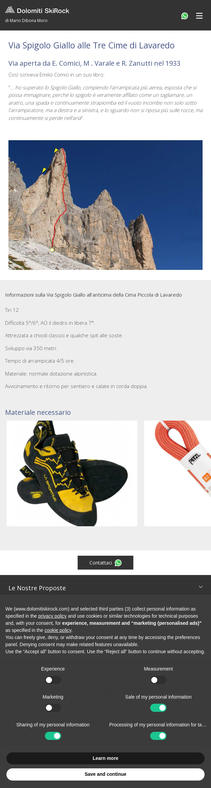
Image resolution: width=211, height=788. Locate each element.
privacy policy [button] (52, 616)
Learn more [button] (105, 758)
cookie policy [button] (58, 630)
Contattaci (105, 562)
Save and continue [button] (106, 774)
